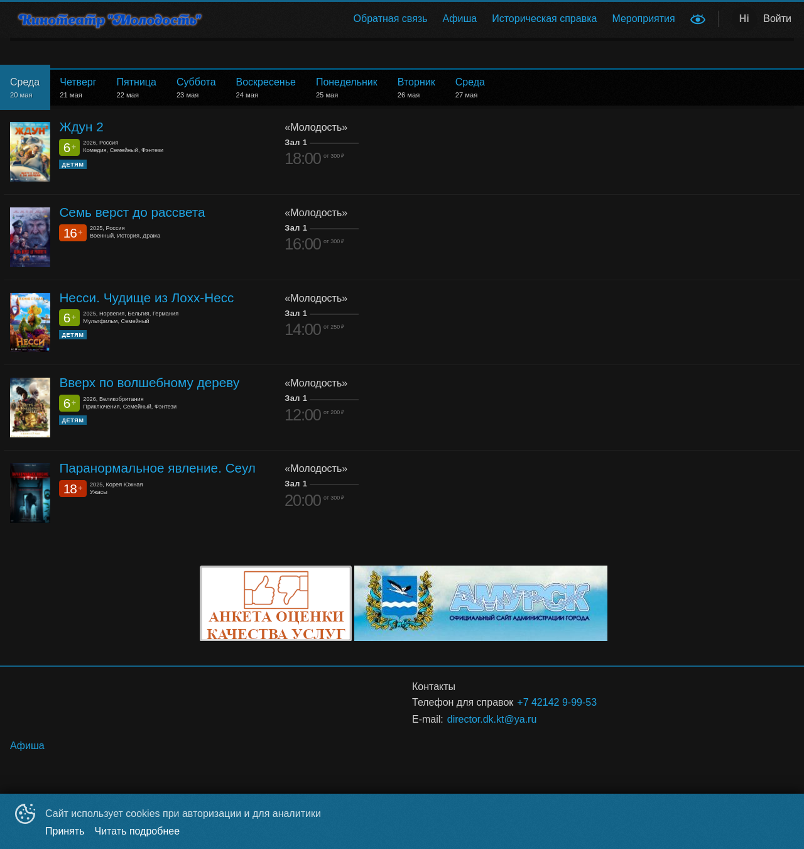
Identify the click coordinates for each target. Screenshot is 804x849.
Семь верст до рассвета (132, 212)
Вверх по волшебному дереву (149, 382)
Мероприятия (643, 18)
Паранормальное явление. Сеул (157, 468)
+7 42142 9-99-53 (557, 702)
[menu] (451, 19)
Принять (65, 831)
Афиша (460, 18)
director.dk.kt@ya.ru (492, 719)
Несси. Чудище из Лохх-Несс (146, 297)
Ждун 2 (81, 126)
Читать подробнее (137, 831)
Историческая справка (544, 18)
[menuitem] (390, 19)
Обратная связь (391, 18)
